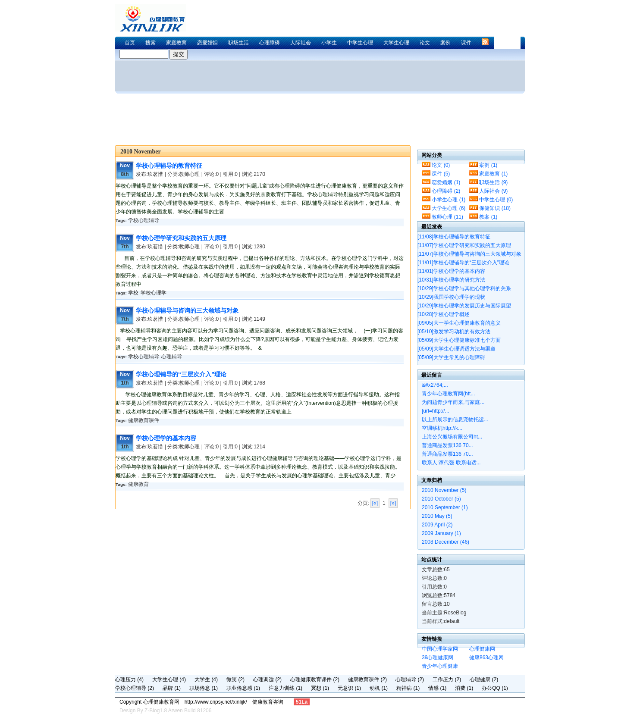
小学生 (329, 43)
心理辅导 (171, 357)
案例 (445, 43)
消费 (464, 688)
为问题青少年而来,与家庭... (453, 402)
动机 (379, 688)
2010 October (441, 499)
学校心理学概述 (443, 314)
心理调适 (267, 679)
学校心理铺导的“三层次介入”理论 (181, 374)
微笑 (235, 679)
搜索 (150, 43)
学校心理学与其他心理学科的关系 (464, 288)
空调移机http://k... (442, 428)
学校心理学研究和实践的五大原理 (181, 238)
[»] (393, 503)
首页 (130, 43)
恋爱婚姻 (207, 43)
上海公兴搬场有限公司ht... (452, 437)
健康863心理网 (486, 657)
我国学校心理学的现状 (451, 297)
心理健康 (484, 679)
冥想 (320, 688)
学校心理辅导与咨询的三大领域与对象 (187, 310)
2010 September (445, 507)
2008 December (445, 542)
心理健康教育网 (154, 17)
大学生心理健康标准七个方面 (459, 340)
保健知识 (495, 208)
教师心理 (447, 217)
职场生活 (238, 43)
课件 (466, 43)
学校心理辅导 (143, 220)
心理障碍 (269, 43)
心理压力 (129, 679)
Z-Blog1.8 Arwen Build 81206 (177, 711)
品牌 (172, 688)
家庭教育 (176, 43)
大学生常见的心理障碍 (451, 357)
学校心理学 (153, 293)
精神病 (408, 688)
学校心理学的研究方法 (451, 280)
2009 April (437, 525)
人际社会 (300, 43)
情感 (437, 688)
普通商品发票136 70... (447, 445)
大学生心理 (396, 43)
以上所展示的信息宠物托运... (455, 419)
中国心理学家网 (440, 649)
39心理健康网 (437, 657)
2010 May (437, 516)
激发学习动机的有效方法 (453, 332)
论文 (425, 43)
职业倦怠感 (243, 688)
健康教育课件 (143, 420)
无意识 (349, 688)
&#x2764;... (435, 385)
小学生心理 (448, 200)
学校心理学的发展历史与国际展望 (464, 306)
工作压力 (447, 679)
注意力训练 (285, 688)
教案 (488, 217)
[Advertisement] (367, 9)
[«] (375, 503)
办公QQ (495, 688)
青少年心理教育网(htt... (448, 394)
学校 (133, 293)
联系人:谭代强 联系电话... (451, 463)
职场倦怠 (203, 688)
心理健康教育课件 (314, 679)
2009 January (441, 533)
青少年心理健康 (440, 666)
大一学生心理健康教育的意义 (459, 323)
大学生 (206, 679)
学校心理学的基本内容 (166, 438)
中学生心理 (360, 43)
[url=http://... (435, 411)
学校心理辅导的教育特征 (169, 165)
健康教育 (138, 484)
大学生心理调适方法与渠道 (456, 349)
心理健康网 (482, 649)
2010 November (444, 490)
